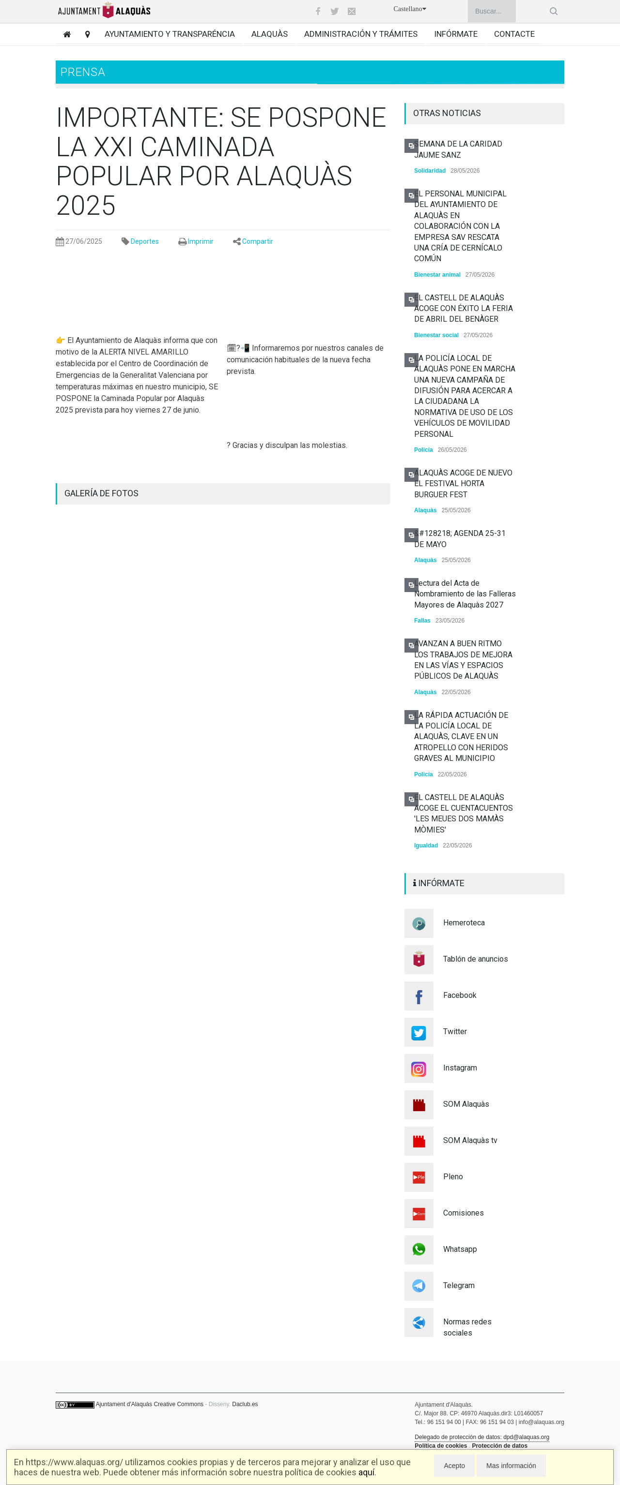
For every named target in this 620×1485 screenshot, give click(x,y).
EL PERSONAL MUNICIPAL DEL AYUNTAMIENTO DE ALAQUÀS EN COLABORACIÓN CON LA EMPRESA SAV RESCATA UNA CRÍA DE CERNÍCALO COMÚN (460, 226)
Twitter (455, 1031)
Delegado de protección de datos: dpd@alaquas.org (482, 1437)
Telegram (459, 1285)
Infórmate (456, 34)
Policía (423, 449)
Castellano (409, 9)
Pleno (453, 1176)
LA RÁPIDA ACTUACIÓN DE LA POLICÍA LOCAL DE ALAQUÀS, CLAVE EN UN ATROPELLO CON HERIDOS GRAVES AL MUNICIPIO (461, 737)
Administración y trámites (361, 34)
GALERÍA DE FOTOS (101, 493)
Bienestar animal (437, 274)
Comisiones (463, 1213)
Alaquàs (269, 34)
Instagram (460, 1067)
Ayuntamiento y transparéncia (170, 34)
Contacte (514, 34)
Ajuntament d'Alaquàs (124, 1404)
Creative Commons (178, 1404)
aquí (366, 1472)
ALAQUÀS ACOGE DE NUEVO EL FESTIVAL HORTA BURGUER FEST (463, 483)
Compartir (257, 241)
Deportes (145, 241)
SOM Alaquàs (466, 1104)
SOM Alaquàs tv (470, 1140)
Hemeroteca (464, 922)
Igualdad (426, 845)
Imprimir (201, 241)
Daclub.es (245, 1404)
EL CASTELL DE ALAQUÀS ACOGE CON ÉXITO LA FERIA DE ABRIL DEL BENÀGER (463, 308)
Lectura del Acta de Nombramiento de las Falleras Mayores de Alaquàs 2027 (465, 594)
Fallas (422, 620)
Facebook (460, 995)
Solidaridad (430, 170)
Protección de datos (499, 1445)
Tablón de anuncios (475, 959)
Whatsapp (460, 1249)
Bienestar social (436, 335)
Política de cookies (441, 1445)
